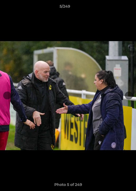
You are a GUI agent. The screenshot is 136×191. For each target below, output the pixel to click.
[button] (117, 7)
